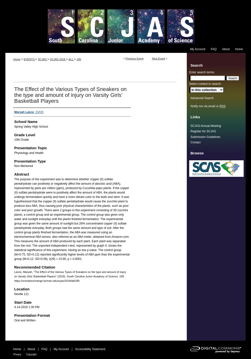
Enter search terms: (202, 72)
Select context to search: (205, 84)
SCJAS (42, 59)
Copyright (31, 354)
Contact (195, 142)
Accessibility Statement (90, 349)
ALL (71, 59)
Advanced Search (202, 98)
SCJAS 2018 (58, 59)
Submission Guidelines (205, 137)
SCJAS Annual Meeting (205, 126)
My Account (61, 349)
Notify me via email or (208, 106)
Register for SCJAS (203, 131)
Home (16, 59)
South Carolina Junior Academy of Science (125, 22)
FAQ (44, 349)
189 (78, 59)
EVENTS (29, 59)
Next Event (158, 58)
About (31, 349)
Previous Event (135, 58)
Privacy (17, 354)
